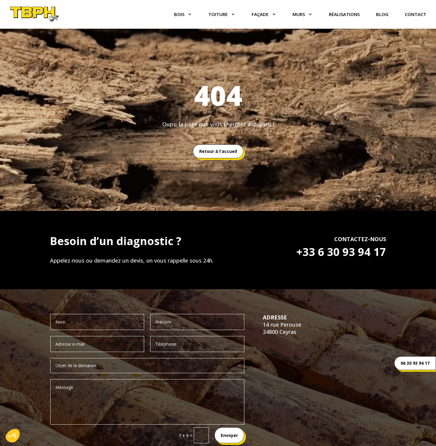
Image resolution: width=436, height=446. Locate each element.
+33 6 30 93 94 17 (341, 251)
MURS (298, 14)
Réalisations (344, 14)
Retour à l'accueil (218, 151)
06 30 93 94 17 (415, 363)
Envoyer (229, 435)
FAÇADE (260, 14)
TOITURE (218, 14)
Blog (382, 14)
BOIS (179, 14)
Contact (415, 14)
